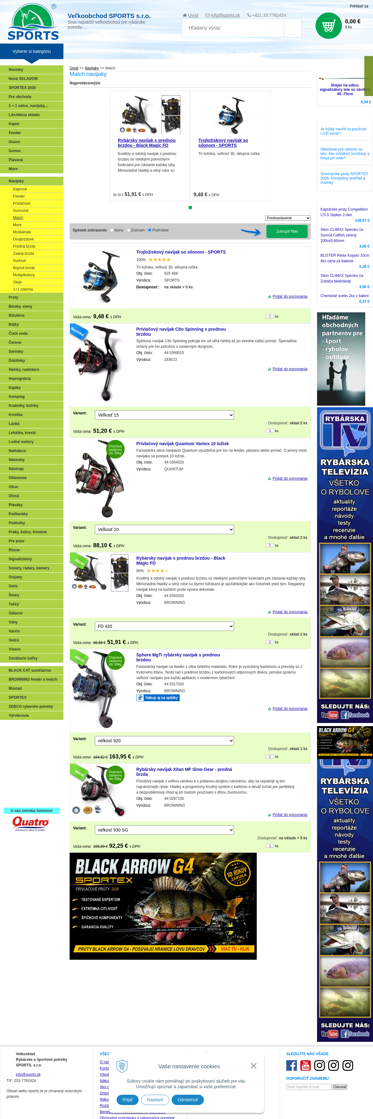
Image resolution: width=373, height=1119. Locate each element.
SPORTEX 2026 (22, 88)
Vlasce (15, 649)
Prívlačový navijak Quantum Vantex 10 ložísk (182, 443)
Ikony (118, 230)
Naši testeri (20, 782)
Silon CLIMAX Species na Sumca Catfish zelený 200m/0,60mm (341, 235)
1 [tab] (190, 207)
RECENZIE (196, 51)
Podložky (17, 523)
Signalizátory (20, 559)
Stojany (15, 577)
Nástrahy (17, 460)
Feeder (15, 133)
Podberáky (18, 514)
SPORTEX (17, 697)
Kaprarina (19, 755)
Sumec (15, 151)
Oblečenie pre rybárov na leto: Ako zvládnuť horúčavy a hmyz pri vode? (344, 153)
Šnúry (14, 595)
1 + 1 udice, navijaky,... (28, 106)
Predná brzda (24, 246)
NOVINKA (150, 51)
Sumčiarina (20, 764)
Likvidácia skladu (24, 115)
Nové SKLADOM (23, 79)
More (13, 169)
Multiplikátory (24, 275)
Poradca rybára (288, 51)
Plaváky (16, 505)
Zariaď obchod (106, 51)
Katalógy (130, 51)
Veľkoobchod (77, 51)
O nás (105, 1062)
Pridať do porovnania (290, 296)
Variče (14, 631)
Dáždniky (17, 360)
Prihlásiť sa (359, 6)
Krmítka (16, 415)
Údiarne (16, 613)
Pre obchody (20, 97)
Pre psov (17, 541)
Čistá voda (18, 333)
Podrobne (160, 230)
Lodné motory (21, 442)
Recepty (17, 791)
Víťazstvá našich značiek (32, 773)
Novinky (16, 70)
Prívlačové (21, 203)
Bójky (14, 324)
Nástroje (16, 469)
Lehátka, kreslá (22, 433)
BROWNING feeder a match (33, 679)
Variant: (80, 413)
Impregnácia (20, 378)
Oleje (17, 282)
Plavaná (16, 160)
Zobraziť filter (287, 231)
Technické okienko (253, 51)
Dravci (14, 142)
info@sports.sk (225, 15)
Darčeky (16, 351)
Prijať (127, 1099)
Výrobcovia (19, 715)
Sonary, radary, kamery (29, 568)
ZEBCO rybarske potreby (31, 706)
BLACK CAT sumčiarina (30, 670)
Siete (13, 586)
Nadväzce (17, 451)
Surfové (19, 261)
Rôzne (14, 550)
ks (277, 316)
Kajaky (15, 387)
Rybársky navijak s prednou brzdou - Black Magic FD (147, 143)
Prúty (13, 297)
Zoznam (138, 230)
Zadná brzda (23, 253)
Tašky (14, 604)
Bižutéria (17, 315)
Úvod (193, 15)
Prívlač (16, 736)
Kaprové (20, 189)
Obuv (13, 487)
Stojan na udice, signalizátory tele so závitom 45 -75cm (345, 89)
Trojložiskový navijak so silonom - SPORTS (223, 143)
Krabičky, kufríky (24, 405)
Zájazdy (312, 51)
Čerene (15, 342)
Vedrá (14, 640)
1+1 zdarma (23, 289)
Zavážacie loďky (23, 658)
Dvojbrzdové (23, 239)
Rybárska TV (220, 51)
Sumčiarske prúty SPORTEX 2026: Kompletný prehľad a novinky (344, 178)
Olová (14, 496)
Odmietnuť (187, 1099)
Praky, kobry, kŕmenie (28, 532)
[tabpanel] (150, 146)
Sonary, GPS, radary (28, 727)
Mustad (15, 688)
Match (18, 218)
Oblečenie (17, 478)
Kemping (17, 396)
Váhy (13, 622)
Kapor (14, 124)
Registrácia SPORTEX (29, 800)
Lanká (14, 424)
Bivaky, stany (20, 306)
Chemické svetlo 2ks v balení (344, 296)
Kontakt (106, 1068)
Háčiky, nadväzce (24, 369)
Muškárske (22, 232)
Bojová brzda (24, 268)
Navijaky (92, 68)
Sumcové (21, 210)
